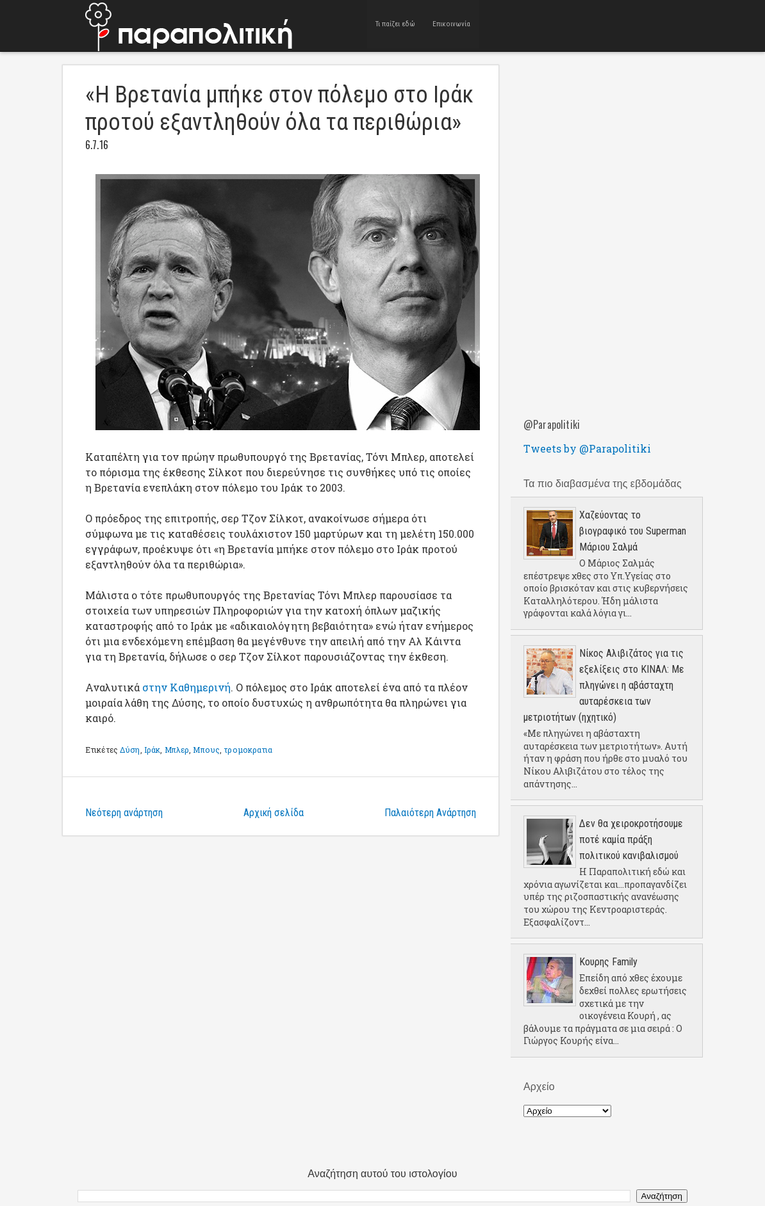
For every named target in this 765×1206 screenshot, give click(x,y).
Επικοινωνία (451, 25)
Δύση (130, 749)
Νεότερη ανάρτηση (124, 813)
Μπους (206, 749)
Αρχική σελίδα (273, 813)
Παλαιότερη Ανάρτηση (430, 813)
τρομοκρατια (248, 749)
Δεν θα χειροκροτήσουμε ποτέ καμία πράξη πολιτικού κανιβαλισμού (631, 839)
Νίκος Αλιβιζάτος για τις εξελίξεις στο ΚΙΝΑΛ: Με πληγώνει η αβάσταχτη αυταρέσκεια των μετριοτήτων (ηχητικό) (603, 685)
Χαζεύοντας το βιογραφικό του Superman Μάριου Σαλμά (632, 531)
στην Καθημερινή (186, 687)
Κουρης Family (608, 962)
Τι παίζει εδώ (395, 25)
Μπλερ (177, 749)
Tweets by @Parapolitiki (587, 448)
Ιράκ (152, 749)
